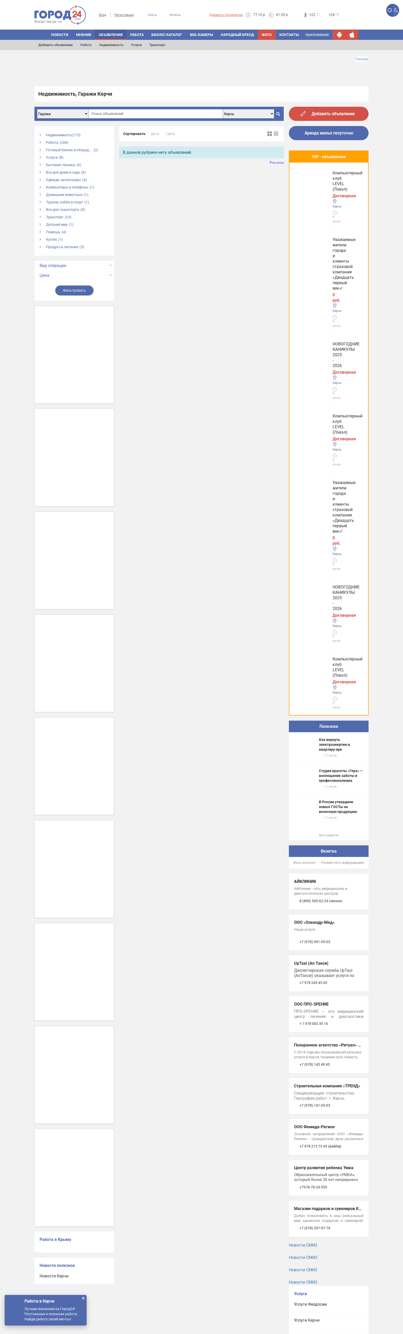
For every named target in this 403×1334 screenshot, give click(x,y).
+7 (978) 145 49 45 (314, 648)
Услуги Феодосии (310, 887)
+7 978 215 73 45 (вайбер (320, 729)
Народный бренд (237, 35)
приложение (317, 34)
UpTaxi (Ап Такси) (311, 546)
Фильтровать (74, 290)
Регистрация (124, 15)
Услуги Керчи (306, 903)
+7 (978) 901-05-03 (314, 525)
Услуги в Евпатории (313, 935)
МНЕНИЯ (83, 35)
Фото (267, 35)
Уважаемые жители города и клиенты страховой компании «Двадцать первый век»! (325, 185)
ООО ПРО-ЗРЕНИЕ (311, 587)
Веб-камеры (201, 35)
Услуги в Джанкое (311, 967)
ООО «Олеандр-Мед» (314, 505)
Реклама (362, 59)
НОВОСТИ (59, 35)
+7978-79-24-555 (313, 770)
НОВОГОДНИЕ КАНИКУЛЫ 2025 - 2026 (327, 232)
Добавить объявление (226, 15)
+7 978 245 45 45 (313, 566)
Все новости (328, 418)
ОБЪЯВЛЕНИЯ (111, 35)
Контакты (289, 35)
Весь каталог (305, 446)
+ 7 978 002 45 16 (313, 607)
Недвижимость (111, 45)
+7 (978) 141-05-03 (314, 688)
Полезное (328, 309)
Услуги (136, 45)
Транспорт (157, 45)
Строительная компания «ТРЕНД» (327, 669)
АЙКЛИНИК (305, 464)
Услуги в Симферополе (316, 919)
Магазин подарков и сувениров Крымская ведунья (343, 791)
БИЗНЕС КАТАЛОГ (166, 35)
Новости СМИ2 (303, 828)
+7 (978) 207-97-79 (314, 811)
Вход (102, 15)
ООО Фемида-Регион (314, 710)
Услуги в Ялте (307, 951)
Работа (85, 45)
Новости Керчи (54, 1276)
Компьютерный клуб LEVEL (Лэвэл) (322, 275)
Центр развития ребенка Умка (323, 750)
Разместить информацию (342, 446)
